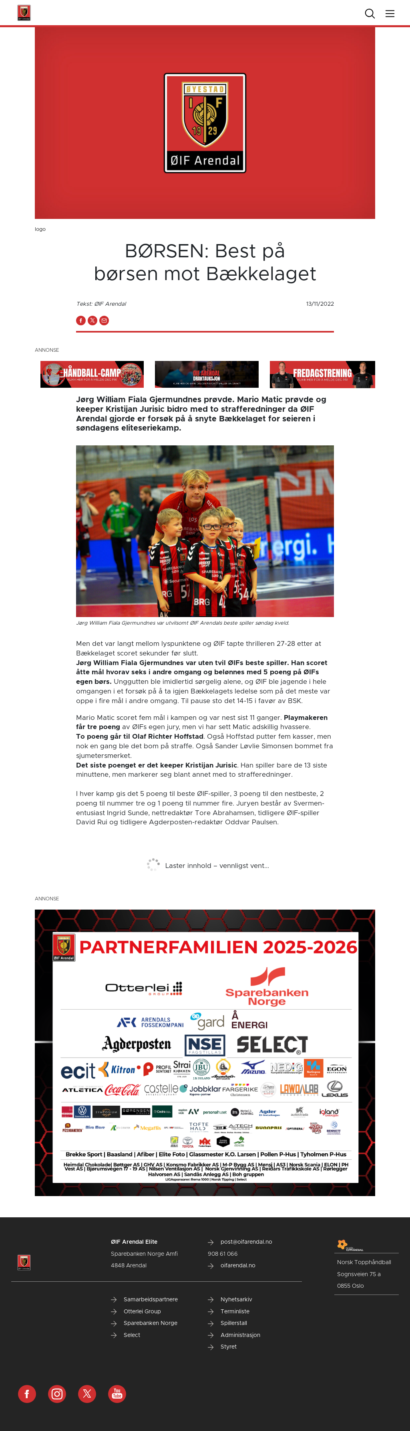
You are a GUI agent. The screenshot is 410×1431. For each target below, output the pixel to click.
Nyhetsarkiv (230, 1300)
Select (125, 1335)
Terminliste (228, 1312)
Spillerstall (227, 1323)
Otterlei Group (136, 1312)
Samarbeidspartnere (144, 1300)
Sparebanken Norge (144, 1323)
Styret (222, 1347)
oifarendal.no (231, 1266)
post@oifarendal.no (240, 1242)
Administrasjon (234, 1335)
